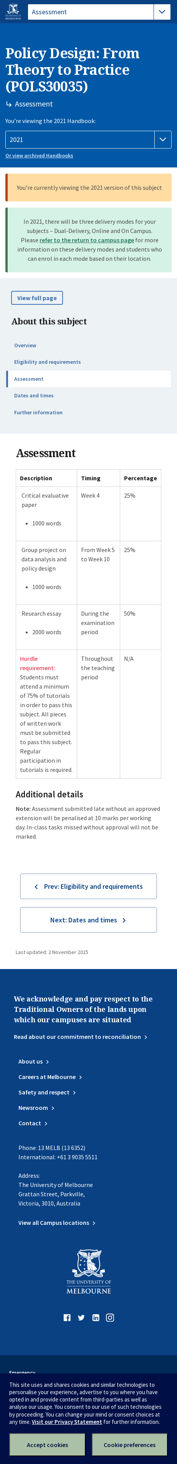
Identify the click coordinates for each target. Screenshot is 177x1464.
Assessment (28, 378)
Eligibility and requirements (47, 361)
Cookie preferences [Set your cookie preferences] (129, 1445)
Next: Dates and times (83, 919)
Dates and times (34, 395)
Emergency (22, 1372)
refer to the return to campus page (87, 240)
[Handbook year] (88, 139)
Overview (25, 345)
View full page (37, 298)
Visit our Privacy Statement (67, 1421)
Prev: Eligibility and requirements (93, 886)
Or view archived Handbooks (39, 155)
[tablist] (99, 12)
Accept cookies (47, 1445)
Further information (38, 412)
